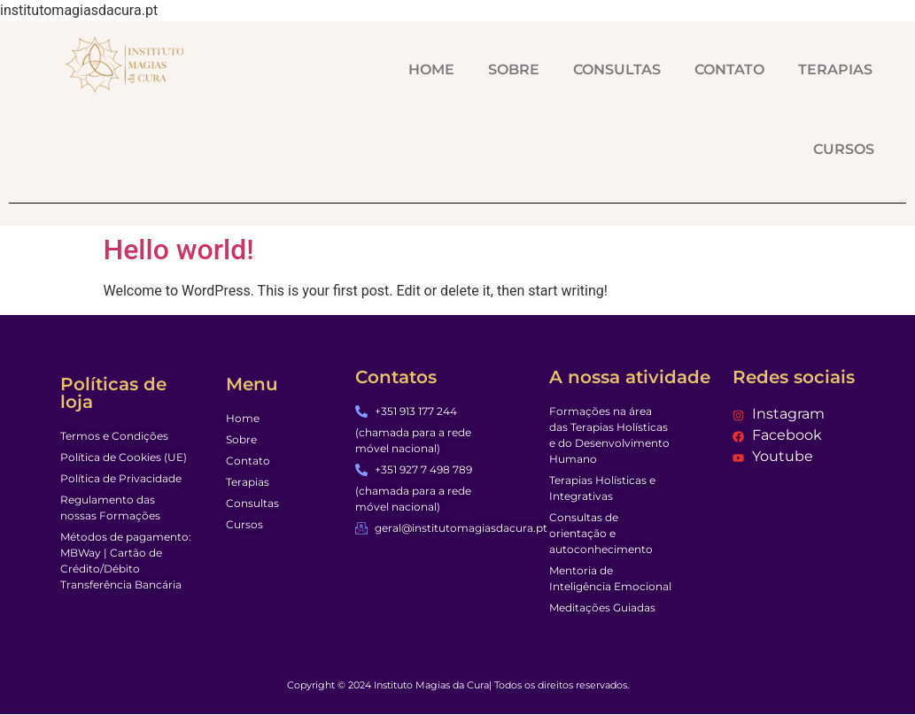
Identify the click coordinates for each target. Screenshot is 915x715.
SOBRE (513, 69)
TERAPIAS (835, 69)
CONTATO (729, 69)
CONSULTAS (617, 69)
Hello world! (179, 249)
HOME (431, 69)
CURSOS (843, 149)
